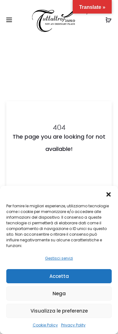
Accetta (59, 276)
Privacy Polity (73, 325)
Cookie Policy (45, 325)
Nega (59, 293)
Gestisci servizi (59, 258)
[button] (108, 194)
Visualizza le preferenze (59, 311)
